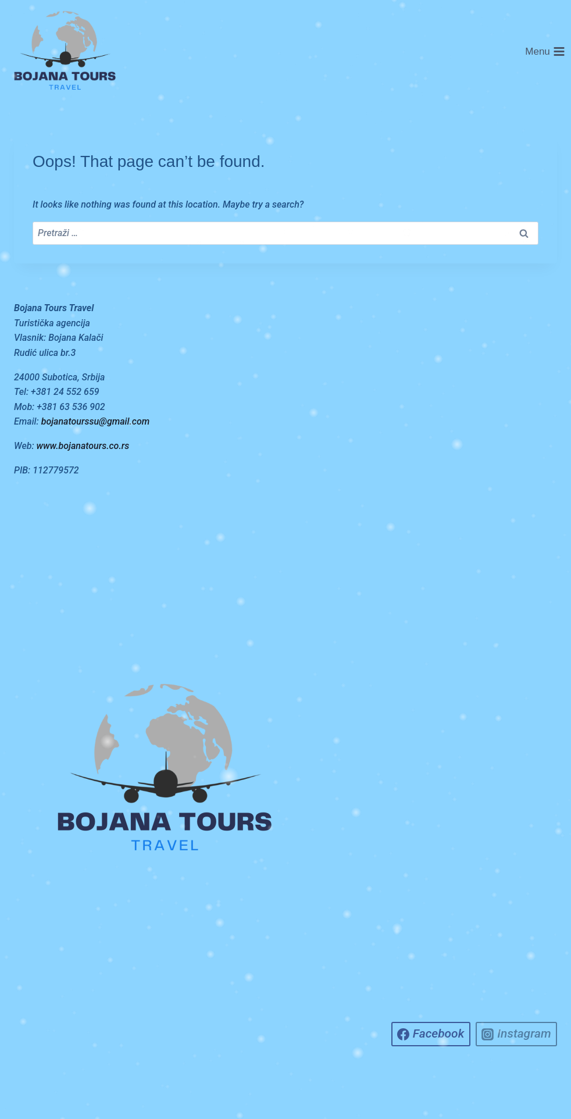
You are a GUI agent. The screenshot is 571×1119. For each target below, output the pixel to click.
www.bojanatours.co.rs (83, 445)
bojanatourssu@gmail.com (95, 421)
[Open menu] (545, 51)
